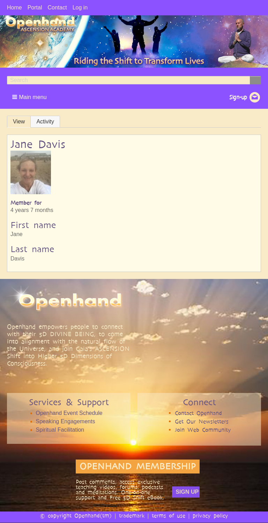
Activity (45, 121)
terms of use (168, 515)
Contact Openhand (198, 413)
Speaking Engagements (65, 421)
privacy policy (210, 515)
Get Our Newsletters (202, 421)
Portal (35, 7)
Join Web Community (203, 429)
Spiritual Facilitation (60, 430)
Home (14, 7)
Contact (57, 7)
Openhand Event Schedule (69, 413)
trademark (131, 515)
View (19, 121)
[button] (30, 97)
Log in (80, 7)
